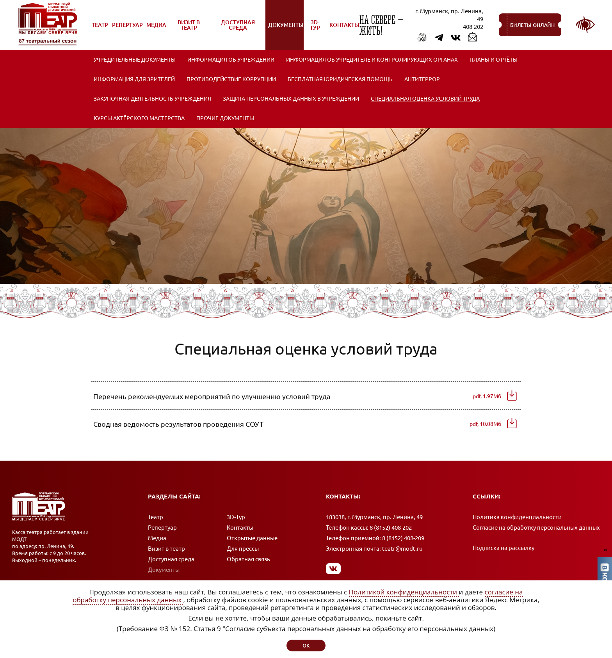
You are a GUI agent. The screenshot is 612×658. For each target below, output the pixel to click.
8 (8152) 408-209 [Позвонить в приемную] (403, 538)
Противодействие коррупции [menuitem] (231, 79)
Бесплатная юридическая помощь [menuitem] (340, 79)
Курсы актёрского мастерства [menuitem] (139, 118)
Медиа (157, 538)
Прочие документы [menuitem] (225, 118)
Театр (155, 517)
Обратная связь (248, 559)
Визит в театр (166, 548)
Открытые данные (252, 538)
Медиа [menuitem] (156, 29)
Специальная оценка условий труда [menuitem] (425, 99)
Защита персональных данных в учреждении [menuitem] (291, 99)
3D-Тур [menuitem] (315, 25)
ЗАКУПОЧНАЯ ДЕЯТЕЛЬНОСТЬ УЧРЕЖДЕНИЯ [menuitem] (152, 99)
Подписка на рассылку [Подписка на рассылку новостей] (503, 547)
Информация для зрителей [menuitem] (134, 79)
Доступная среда (171, 559)
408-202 (473, 26)
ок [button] (306, 645)
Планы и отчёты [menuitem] (494, 60)
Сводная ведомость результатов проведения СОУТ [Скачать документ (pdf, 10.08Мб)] (297, 424)
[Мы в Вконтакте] (333, 568)
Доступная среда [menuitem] (233, 27)
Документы (164, 569)
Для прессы (243, 548)
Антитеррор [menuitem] (422, 79)
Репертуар (162, 527)
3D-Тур (236, 517)
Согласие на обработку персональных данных (536, 527)
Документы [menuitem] (285, 29)
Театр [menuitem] (100, 29)
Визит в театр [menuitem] (185, 27)
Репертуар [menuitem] (127, 29)
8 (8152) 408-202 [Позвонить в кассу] (391, 527)
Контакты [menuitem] (344, 25)
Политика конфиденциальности (517, 517)
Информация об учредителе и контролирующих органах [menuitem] (372, 60)
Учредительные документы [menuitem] (135, 60)
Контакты (240, 527)
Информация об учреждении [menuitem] (230, 60)
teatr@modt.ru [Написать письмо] (402, 548)
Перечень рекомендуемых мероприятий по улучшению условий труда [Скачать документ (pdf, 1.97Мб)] (297, 396)
